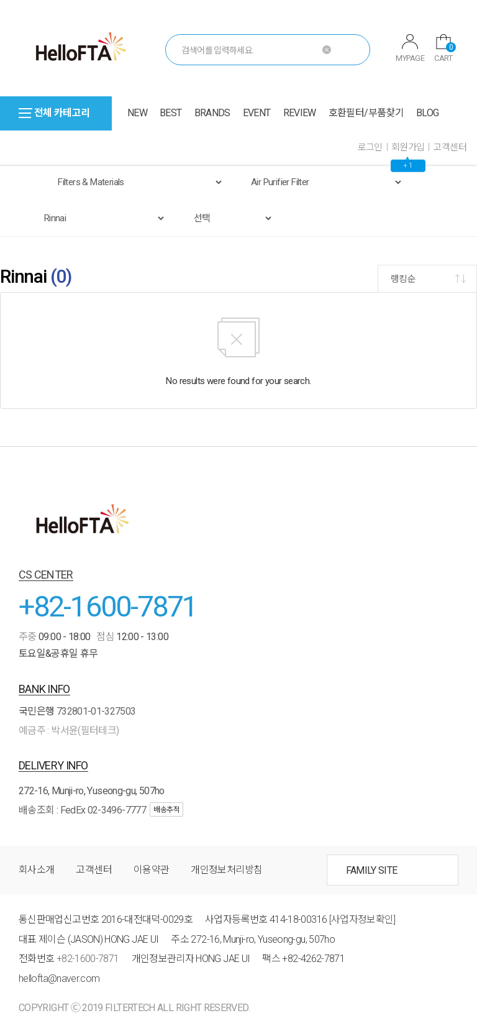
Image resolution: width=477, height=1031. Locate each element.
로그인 (370, 147)
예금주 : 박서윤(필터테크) (69, 730)
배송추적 (166, 809)
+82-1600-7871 (108, 606)
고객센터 (449, 147)
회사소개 (36, 870)
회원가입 (408, 147)
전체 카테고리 (54, 113)
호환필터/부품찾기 (366, 113)
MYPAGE (410, 48)
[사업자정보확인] (362, 919)
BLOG (427, 113)
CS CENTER (46, 574)
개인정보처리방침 (226, 870)
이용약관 (151, 870)
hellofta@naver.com (59, 978)
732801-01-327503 (96, 711)
